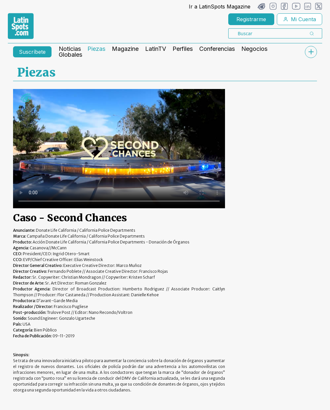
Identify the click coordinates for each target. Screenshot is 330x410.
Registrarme (251, 19)
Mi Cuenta (299, 19)
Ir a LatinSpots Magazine (219, 6)
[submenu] (311, 52)
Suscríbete (32, 52)
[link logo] (21, 26)
